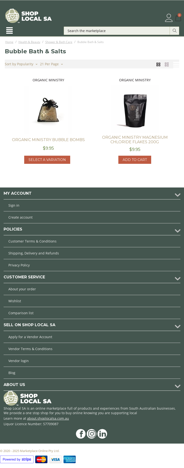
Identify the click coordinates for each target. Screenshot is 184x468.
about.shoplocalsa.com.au (48, 418)
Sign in (13, 205)
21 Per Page (51, 63)
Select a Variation (47, 160)
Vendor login (18, 360)
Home (9, 42)
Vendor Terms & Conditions (30, 349)
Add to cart (135, 160)
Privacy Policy (19, 265)
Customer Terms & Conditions (32, 241)
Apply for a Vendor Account (30, 337)
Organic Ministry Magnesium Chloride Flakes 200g (135, 139)
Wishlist (14, 301)
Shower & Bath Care (58, 42)
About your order (22, 289)
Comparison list (21, 313)
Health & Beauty (29, 42)
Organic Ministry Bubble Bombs (48, 140)
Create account (20, 217)
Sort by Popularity (21, 63)
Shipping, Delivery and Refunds (33, 253)
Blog (11, 372)
